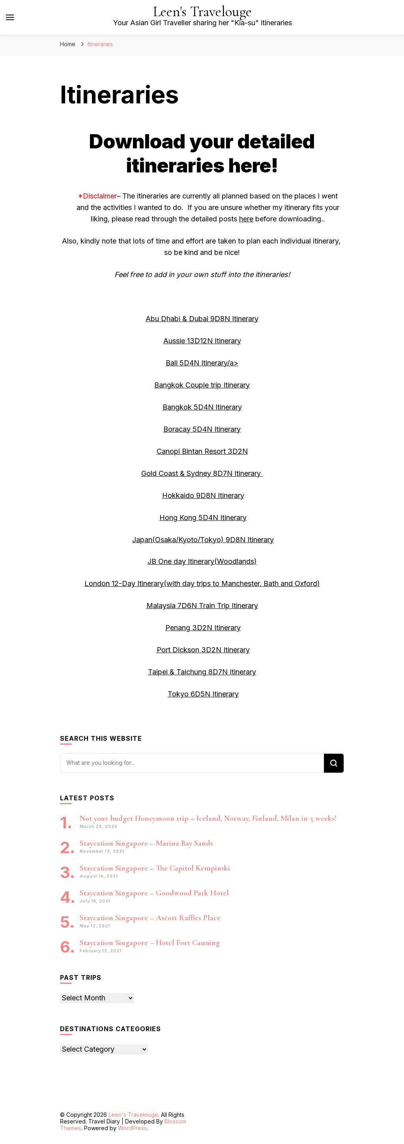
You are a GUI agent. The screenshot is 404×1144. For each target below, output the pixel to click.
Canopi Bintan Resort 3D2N (202, 451)
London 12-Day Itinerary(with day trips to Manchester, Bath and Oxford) (202, 583)
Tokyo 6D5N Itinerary (203, 694)
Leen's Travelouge (202, 12)
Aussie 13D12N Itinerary (202, 341)
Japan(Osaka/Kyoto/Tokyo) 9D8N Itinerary (203, 539)
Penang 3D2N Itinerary (203, 627)
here (246, 219)
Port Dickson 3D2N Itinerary (203, 650)
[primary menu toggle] (10, 17)
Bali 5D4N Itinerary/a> (202, 363)
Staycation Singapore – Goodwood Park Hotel (154, 893)
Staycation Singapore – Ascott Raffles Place (150, 918)
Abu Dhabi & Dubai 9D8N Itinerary (202, 319)
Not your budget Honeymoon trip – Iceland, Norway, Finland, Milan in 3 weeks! (208, 818)
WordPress (132, 1128)
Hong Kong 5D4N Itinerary (203, 517)
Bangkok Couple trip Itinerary (202, 385)
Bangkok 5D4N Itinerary (202, 407)
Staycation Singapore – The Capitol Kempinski (155, 868)
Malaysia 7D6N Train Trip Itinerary (202, 605)
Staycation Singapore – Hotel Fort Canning (150, 942)
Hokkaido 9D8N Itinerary (203, 495)
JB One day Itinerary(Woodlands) (202, 561)
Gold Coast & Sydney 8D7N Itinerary (202, 473)
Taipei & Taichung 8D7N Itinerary (202, 672)
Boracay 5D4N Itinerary (202, 429)
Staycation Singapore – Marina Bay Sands (146, 843)
